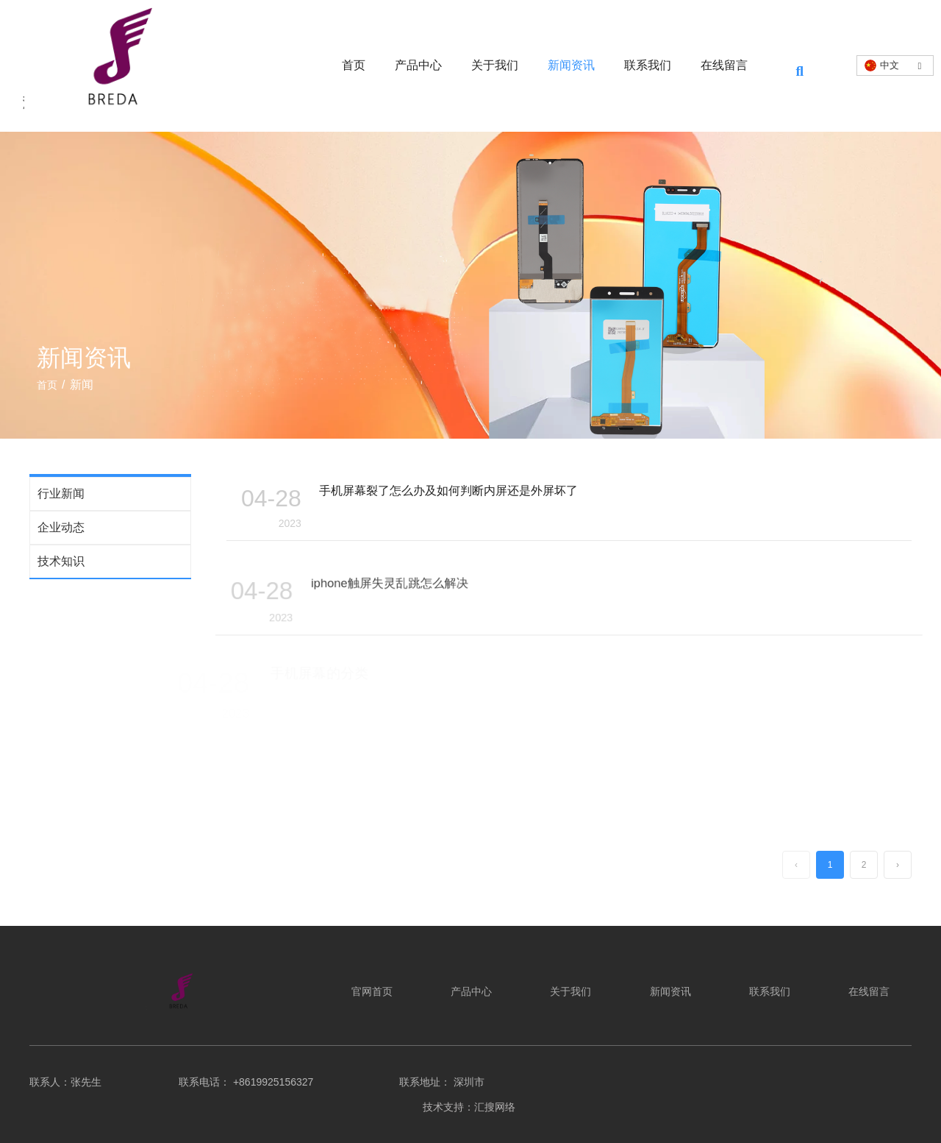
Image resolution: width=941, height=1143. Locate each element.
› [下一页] (897, 865)
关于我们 (494, 65)
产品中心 (418, 65)
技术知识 (61, 561)
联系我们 (647, 65)
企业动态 (61, 527)
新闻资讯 (571, 65)
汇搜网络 (496, 1107)
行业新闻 (61, 493)
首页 (353, 65)
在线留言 (724, 65)
